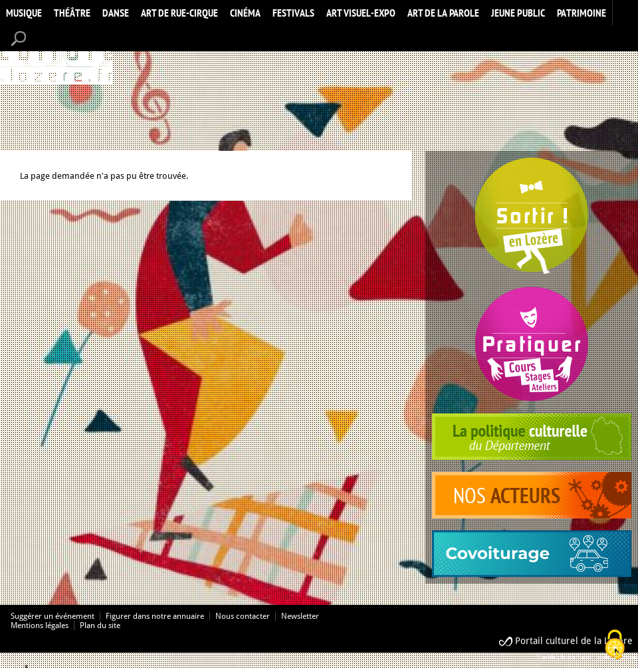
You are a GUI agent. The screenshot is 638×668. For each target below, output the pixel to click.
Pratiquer (531, 343)
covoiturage (531, 553)
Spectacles (531, 216)
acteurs (531, 495)
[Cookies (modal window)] (614, 645)
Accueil (56, 55)
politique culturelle (531, 436)
